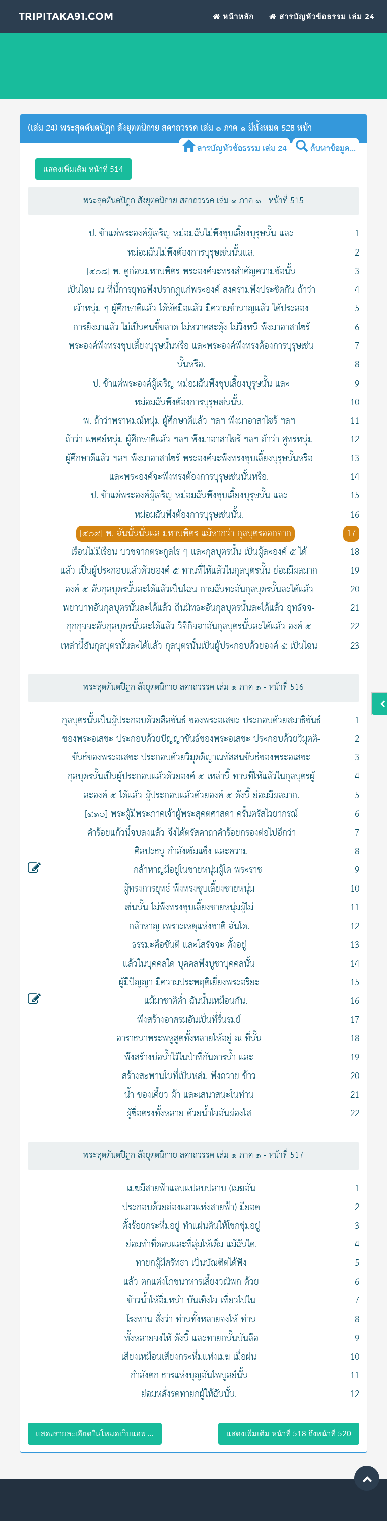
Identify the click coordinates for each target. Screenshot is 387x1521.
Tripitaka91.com (68, 22)
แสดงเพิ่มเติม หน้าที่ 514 (83, 168)
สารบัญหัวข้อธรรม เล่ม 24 (322, 22)
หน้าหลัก (233, 22)
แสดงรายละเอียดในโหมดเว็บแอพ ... (95, 1433)
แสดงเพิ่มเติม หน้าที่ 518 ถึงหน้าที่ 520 (288, 1433)
